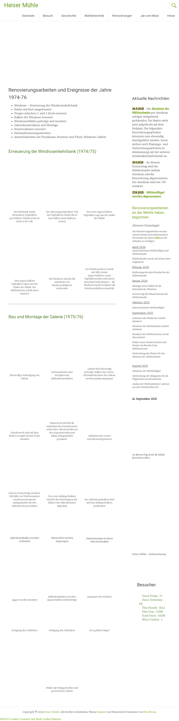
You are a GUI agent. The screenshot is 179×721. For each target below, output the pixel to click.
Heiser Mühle (21, 5)
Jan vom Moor (149, 15)
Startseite (28, 15)
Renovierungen (122, 15)
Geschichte (68, 15)
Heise (171, 15)
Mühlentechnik (94, 15)
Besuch (48, 15)
